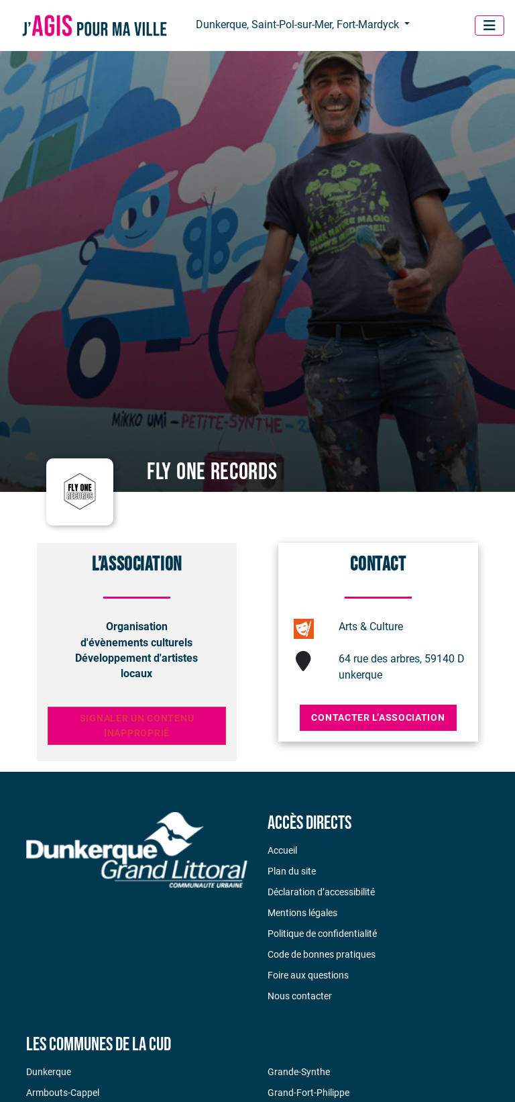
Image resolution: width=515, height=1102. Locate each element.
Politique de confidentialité (322, 933)
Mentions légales (302, 912)
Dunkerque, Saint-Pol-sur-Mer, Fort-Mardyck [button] (299, 24)
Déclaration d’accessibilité (321, 892)
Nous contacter (300, 996)
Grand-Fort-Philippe (308, 1092)
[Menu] (489, 25)
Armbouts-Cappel (62, 1092)
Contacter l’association (378, 717)
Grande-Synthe (299, 1071)
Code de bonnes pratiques (322, 954)
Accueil (282, 850)
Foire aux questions (308, 975)
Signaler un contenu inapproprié (137, 726)
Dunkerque (48, 1071)
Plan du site (292, 871)
